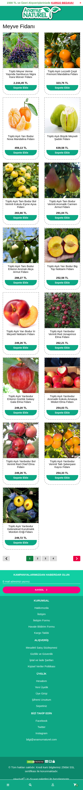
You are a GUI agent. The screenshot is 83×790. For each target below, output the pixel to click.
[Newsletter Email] (41, 582)
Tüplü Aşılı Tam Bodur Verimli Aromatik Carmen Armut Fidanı (62, 204)
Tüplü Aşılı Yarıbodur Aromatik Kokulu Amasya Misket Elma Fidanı (62, 399)
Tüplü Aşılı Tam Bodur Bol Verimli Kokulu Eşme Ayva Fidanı (20, 204)
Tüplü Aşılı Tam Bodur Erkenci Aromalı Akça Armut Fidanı (21, 269)
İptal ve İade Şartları (41, 660)
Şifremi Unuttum (41, 699)
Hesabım (41, 680)
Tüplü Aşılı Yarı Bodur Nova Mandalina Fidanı (20, 138)
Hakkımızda (41, 607)
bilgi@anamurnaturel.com (41, 739)
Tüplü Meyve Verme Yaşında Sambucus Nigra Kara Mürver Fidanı (21, 74)
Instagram (41, 733)
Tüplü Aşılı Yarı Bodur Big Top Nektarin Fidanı (62, 268)
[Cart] (75, 785)
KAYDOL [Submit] (41, 590)
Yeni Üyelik (41, 687)
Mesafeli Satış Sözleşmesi (41, 647)
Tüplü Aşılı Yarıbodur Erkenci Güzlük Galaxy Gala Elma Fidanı (20, 399)
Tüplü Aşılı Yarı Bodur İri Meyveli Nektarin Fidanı (20, 333)
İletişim (41, 614)
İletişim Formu (41, 620)
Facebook (41, 720)
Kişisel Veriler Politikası (41, 666)
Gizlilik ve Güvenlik (41, 653)
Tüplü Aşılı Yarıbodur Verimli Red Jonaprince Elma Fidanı (62, 334)
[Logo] (41, 13)
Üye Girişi (41, 693)
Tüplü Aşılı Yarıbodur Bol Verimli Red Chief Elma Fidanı (21, 464)
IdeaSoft (19, 779)
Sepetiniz (41, 705)
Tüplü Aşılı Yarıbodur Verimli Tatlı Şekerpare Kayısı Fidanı (62, 464)
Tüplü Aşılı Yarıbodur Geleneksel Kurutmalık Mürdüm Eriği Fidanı (20, 529)
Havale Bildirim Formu (41, 626)
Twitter (41, 726)
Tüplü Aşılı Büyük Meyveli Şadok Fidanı (62, 138)
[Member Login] (53, 785)
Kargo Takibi (41, 632)
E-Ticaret (32, 779)
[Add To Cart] (21, 87)
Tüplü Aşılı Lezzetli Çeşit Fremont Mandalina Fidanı (62, 73)
